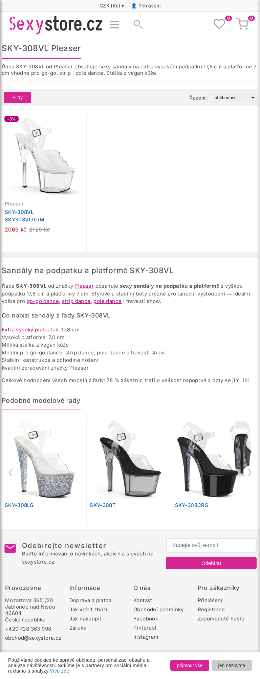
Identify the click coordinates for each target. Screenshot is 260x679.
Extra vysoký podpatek (30, 329)
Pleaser (84, 286)
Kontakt (142, 600)
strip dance (76, 301)
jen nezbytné (231, 665)
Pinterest (145, 628)
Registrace (211, 609)
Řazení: (198, 98)
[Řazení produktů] (233, 98)
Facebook (145, 618)
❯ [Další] (250, 472)
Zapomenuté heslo (221, 618)
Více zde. (60, 671)
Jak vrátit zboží (88, 609)
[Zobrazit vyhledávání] (136, 25)
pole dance (107, 301)
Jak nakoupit (85, 618)
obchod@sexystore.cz (33, 638)
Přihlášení (149, 5)
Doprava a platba (90, 600)
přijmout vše (189, 665)
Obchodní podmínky (158, 609)
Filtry (18, 97)
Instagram (145, 637)
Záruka (77, 628)
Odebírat (211, 563)
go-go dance (43, 301)
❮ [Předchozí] (11, 472)
